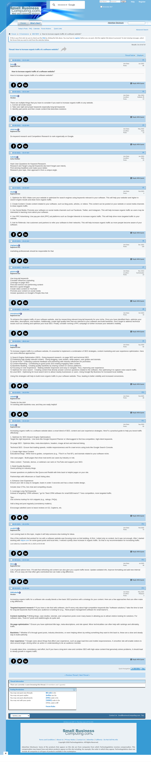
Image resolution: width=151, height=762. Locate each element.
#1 (143, 60)
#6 (143, 241)
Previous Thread (72, 675)
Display (139, 55)
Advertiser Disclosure (116, 23)
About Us (60, 740)
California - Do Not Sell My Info (106, 740)
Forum (23, 23)
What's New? (35, 23)
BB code (49, 693)
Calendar (37, 28)
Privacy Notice (70, 740)
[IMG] (48, 698)
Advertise (90, 740)
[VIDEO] (49, 700)
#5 (143, 188)
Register (142, 2)
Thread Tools (129, 55)
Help (133, 2)
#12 (143, 524)
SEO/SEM (35, 34)
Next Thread (83, 675)
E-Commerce (24, 34)
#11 (143, 421)
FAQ (30, 28)
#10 (143, 392)
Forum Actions (46, 28)
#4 (143, 152)
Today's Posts (23, 28)
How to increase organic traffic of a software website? (37, 49)
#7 (143, 267)
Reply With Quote (137, 83)
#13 (143, 560)
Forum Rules (50, 706)
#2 (143, 91)
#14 (143, 588)
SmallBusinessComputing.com (129, 715)
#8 (143, 309)
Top (143, 669)
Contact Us (113, 715)
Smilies (48, 695)
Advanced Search (142, 30)
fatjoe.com (25, 540)
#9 (143, 341)
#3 (143, 125)
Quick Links (58, 28)
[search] (67, 5)
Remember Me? (106, 7)
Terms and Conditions (47, 740)
